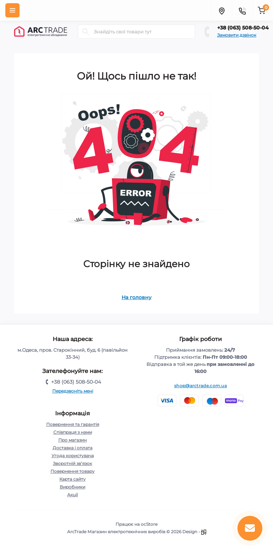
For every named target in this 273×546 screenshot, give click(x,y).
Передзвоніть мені (72, 391)
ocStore (149, 524)
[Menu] (12, 10)
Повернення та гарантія (72, 424)
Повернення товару (72, 471)
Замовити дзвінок (236, 35)
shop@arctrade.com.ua (200, 385)
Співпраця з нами (72, 432)
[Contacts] (242, 10)
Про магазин (72, 440)
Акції (72, 494)
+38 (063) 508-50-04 (243, 28)
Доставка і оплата (72, 447)
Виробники (72, 487)
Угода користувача (73, 455)
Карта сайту (72, 479)
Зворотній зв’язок (72, 463)
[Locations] (221, 10)
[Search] (85, 32)
